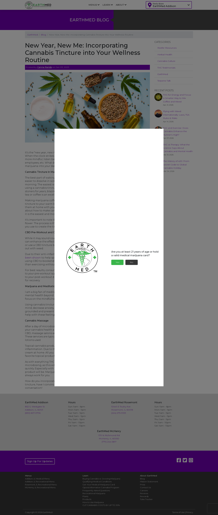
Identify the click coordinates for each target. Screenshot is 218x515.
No (131, 262)
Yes (117, 262)
